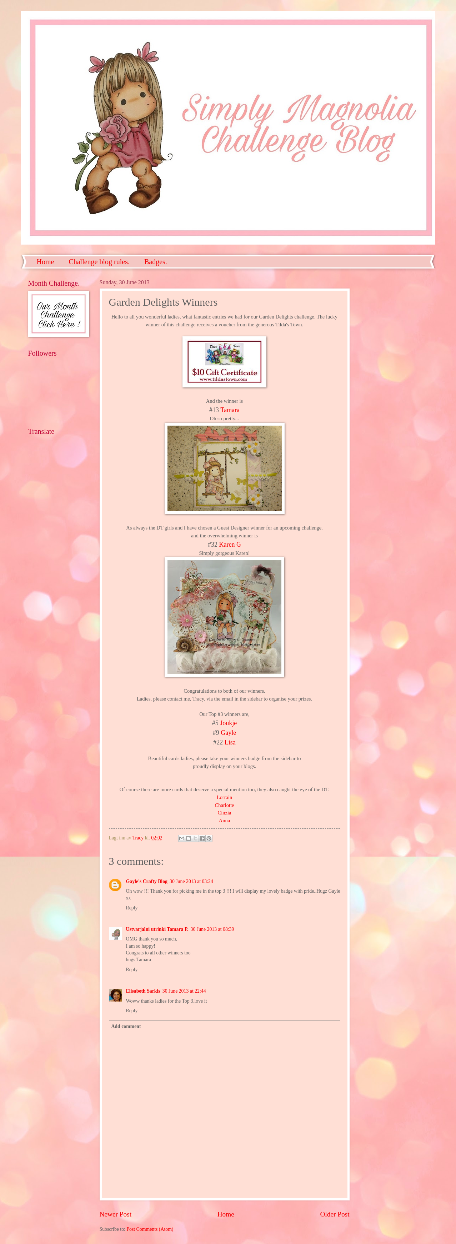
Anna (224, 820)
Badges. (155, 262)
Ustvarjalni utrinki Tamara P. (157, 929)
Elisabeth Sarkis (143, 991)
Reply (132, 908)
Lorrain (224, 797)
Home (45, 262)
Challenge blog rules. (99, 262)
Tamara (229, 409)
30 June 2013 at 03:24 (191, 881)
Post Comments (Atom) (149, 1229)
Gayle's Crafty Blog (147, 881)
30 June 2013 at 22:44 (184, 991)
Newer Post (116, 1214)
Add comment (126, 1026)
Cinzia (224, 813)
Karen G (229, 544)
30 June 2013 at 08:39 (212, 929)
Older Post (334, 1214)
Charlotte (224, 805)
